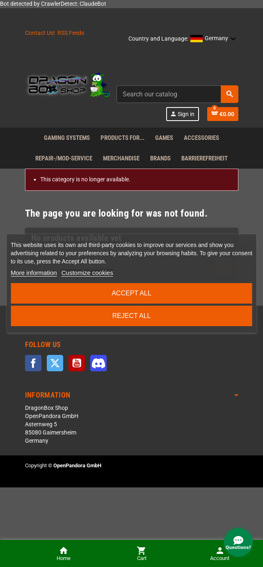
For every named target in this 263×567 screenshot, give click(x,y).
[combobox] (177, 94)
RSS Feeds (70, 33)
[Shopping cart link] (222, 114)
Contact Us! (40, 33)
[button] (213, 39)
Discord (98, 363)
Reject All (131, 315)
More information (34, 272)
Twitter (55, 363)
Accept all (131, 293)
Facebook (33, 363)
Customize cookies (87, 272)
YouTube (77, 363)
